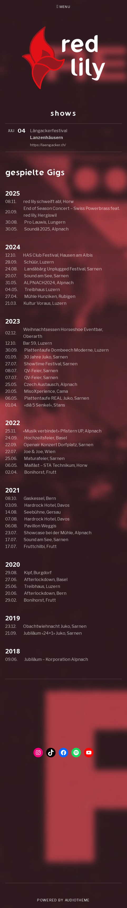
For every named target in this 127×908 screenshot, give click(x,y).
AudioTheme (77, 900)
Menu (65, 6)
